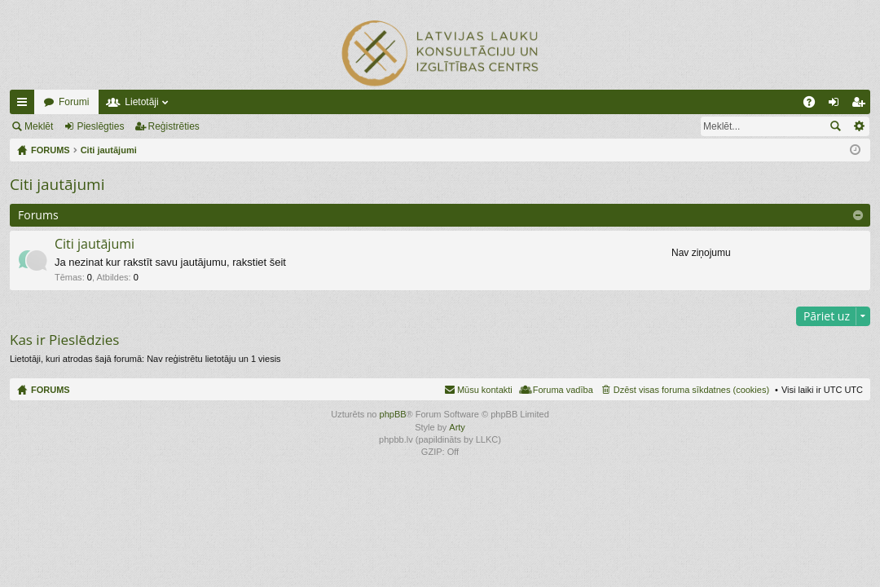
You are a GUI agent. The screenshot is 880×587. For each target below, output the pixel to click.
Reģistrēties (174, 126)
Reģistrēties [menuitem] (861, 105)
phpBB (393, 414)
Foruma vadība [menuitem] (563, 390)
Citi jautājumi (57, 184)
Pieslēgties (100, 126)
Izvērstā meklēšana (858, 126)
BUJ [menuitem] (814, 105)
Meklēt (38, 126)
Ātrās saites (25, 105)
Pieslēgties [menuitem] (837, 105)
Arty (457, 427)
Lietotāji (141, 102)
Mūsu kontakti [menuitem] (485, 390)
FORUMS (50, 390)
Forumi (74, 102)
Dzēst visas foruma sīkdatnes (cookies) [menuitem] (691, 390)
